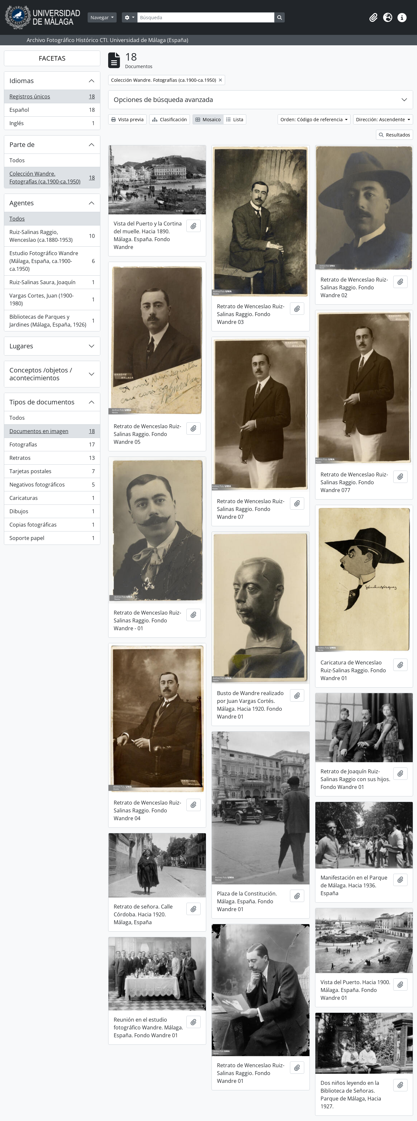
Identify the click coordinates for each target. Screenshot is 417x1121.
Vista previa (127, 119)
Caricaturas (52, 499)
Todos (17, 160)
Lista (234, 119)
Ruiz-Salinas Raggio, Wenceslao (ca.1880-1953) (52, 235)
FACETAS (52, 58)
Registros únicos (52, 98)
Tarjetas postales (52, 472)
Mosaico (208, 119)
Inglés (52, 124)
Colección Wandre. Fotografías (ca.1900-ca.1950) (52, 177)
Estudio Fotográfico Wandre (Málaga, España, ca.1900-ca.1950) (52, 261)
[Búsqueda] (206, 17)
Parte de (22, 144)
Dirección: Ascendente (381, 119)
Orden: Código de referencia (312, 119)
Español (52, 111)
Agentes (21, 202)
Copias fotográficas (52, 526)
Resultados (394, 135)
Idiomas (21, 80)
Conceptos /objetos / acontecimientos (40, 374)
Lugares (21, 346)
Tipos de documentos (42, 402)
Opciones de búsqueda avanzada (163, 99)
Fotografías (52, 446)
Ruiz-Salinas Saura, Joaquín (52, 283)
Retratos (52, 459)
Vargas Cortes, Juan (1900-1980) (52, 299)
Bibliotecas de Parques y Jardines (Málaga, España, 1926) (52, 320)
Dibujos (52, 512)
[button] (373, 17)
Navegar (100, 17)
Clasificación (169, 119)
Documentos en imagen (52, 432)
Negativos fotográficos (52, 486)
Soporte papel (52, 539)
